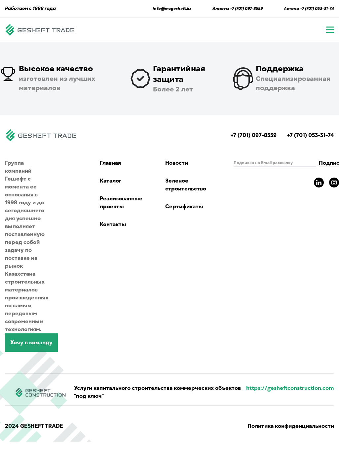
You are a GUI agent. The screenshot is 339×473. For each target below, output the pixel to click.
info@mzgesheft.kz (172, 8)
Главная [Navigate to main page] (110, 163)
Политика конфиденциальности (290, 426)
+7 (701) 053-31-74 (317, 8)
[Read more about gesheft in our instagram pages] (334, 182)
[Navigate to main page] (40, 30)
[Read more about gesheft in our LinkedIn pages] (319, 182)
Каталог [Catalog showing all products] (110, 181)
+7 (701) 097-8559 (246, 8)
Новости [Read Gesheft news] (176, 163)
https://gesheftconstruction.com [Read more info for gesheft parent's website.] (290, 388)
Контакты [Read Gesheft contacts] (113, 224)
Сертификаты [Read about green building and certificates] (184, 206)
